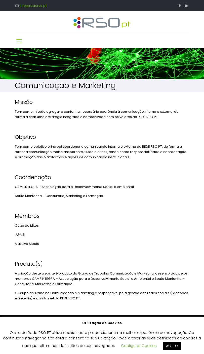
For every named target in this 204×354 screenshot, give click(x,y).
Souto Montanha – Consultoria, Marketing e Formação (59, 195)
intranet (48, 298)
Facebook (180, 293)
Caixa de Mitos (27, 225)
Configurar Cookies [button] (139, 345)
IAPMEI (20, 234)
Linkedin (24, 298)
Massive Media (27, 243)
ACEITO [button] (172, 345)
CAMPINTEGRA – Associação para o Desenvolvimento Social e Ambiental (74, 186)
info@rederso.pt (33, 5)
